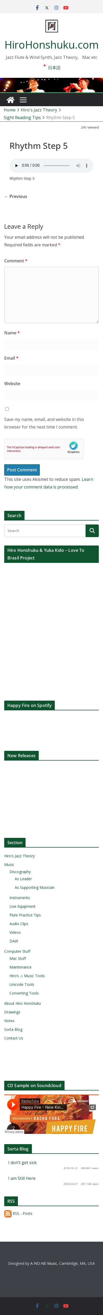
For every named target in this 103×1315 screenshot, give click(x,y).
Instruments (19, 897)
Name (12, 333)
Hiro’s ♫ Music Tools (27, 975)
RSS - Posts (18, 1213)
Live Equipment (22, 906)
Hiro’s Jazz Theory (19, 855)
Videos (15, 932)
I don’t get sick (22, 1162)
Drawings (12, 1012)
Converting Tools (24, 993)
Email (11, 358)
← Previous (15, 196)
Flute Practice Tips (25, 915)
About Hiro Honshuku (22, 1003)
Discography (20, 871)
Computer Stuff (17, 951)
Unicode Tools (21, 984)
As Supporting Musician (35, 887)
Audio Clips (18, 923)
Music (9, 864)
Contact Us (13, 1038)
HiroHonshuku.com (51, 44)
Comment (15, 261)
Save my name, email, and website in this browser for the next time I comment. (44, 423)
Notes (9, 1020)
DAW (13, 941)
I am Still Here (22, 1178)
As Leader (23, 878)
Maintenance (20, 967)
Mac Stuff (17, 958)
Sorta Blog (13, 1029)
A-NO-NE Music (43, 1263)
